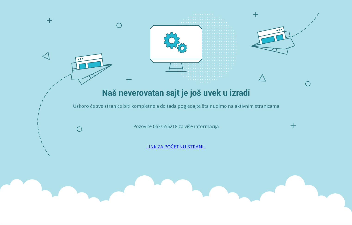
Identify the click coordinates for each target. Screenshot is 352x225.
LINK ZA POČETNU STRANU (176, 147)
